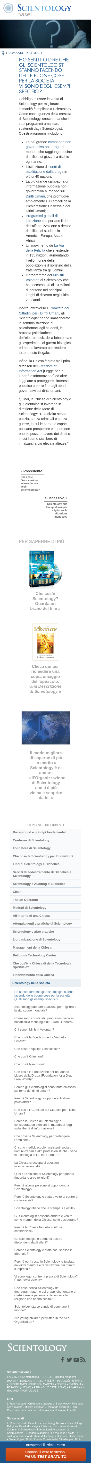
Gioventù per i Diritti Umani (25, 1439)
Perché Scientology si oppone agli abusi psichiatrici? (42, 1100)
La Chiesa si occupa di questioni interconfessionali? (36, 1164)
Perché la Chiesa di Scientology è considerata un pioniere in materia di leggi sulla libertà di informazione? (43, 1124)
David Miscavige (28, 1426)
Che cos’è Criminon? (28, 1056)
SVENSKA (75, 1384)
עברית (38, 1380)
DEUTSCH (35, 1384)
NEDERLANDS (18, 1384)
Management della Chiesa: (32, 947)
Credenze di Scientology (31, 840)
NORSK (61, 1384)
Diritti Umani (35, 196)
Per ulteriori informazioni (38, 1410)
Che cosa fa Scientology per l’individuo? (43, 856)
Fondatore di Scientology (31, 848)
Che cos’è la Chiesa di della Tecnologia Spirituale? (42, 965)
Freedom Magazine (37, 1432)
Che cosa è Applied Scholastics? (37, 1049)
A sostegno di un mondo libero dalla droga (42, 1434)
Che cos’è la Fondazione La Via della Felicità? (40, 1039)
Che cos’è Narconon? (29, 1064)
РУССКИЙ (63, 1380)
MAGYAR (48, 1384)
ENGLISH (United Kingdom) (59, 1376)
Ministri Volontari (34, 1406)
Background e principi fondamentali (39, 832)
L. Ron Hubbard (16, 1403)
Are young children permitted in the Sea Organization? (42, 1320)
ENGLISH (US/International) (24, 1376)
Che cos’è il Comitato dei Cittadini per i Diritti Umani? (45, 1111)
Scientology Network (54, 1423)
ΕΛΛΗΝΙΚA (75, 1387)
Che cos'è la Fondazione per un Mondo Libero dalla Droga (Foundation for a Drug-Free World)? (44, 1075)
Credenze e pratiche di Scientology (49, 1403)
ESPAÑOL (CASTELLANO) (50, 1387)
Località (71, 1410)
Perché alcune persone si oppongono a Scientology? (41, 1187)
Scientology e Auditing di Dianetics (39, 884)
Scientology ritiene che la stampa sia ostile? (44, 1208)
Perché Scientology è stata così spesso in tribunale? (43, 1251)
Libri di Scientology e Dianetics (36, 864)
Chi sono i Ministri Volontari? (34, 1029)
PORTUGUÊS (29, 1390)
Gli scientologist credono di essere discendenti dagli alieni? (38, 1240)
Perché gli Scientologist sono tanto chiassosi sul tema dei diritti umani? (45, 1088)
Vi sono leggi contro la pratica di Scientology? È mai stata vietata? (46, 1278)
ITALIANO (13, 1390)
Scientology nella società (31, 983)
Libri (74, 1406)
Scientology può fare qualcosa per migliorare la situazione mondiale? (45, 1008)
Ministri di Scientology (29, 907)
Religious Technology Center (34, 955)
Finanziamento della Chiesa (33, 975)
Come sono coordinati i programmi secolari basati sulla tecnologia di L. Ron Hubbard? (44, 1020)
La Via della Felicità (62, 1432)
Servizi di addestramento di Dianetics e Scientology (42, 874)
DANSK (11, 1380)
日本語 (51, 1380)
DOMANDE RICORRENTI (25, 52)
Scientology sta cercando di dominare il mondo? (41, 1308)
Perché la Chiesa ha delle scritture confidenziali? (38, 1229)
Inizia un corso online (53, 1426)
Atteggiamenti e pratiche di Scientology (42, 923)
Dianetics (33, 1423)
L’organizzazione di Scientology (36, 939)
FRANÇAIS (25, 1380)
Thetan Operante (25, 900)
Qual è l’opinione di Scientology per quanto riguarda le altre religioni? (44, 1175)
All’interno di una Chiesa (31, 915)
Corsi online (14, 1410)
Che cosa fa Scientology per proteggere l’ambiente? (42, 1138)
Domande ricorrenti (58, 1406)
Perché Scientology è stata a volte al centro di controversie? (46, 1198)
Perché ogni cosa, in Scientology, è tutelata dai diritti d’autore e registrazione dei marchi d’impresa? (44, 1265)
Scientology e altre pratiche (33, 931)
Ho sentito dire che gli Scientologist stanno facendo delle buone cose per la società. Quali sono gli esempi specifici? (44, 995)
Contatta (60, 1410)
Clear (17, 892)
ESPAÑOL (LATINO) (19, 1387)
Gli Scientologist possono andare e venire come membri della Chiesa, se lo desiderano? (46, 1217)
